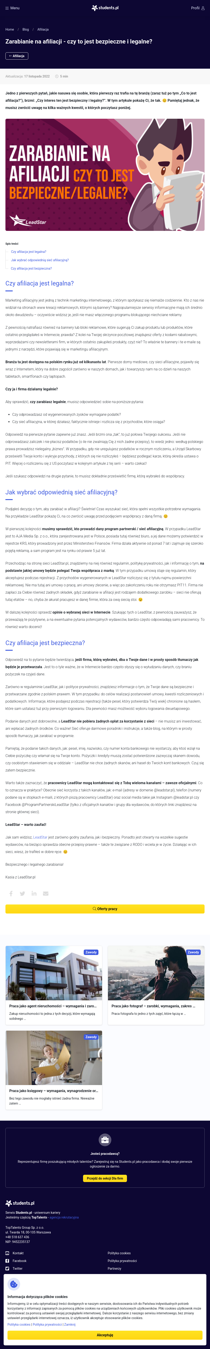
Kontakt (18, 1253)
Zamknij (70, 1324)
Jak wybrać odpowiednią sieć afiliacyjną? (40, 260)
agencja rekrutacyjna (64, 1217)
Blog (25, 29)
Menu (12, 8)
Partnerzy (114, 1268)
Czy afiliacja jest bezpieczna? (31, 268)
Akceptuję (105, 1335)
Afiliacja (43, 29)
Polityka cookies (119, 1253)
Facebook (19, 1261)
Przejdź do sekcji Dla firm (105, 1178)
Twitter (17, 1268)
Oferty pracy (105, 909)
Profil (198, 8)
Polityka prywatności (122, 1261)
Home (9, 29)
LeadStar (40, 837)
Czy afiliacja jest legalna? (28, 252)
